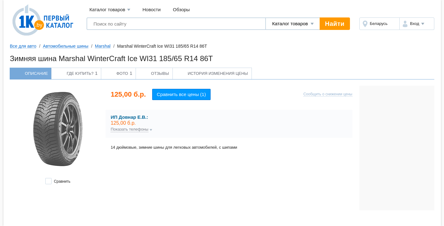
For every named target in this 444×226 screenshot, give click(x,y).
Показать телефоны (129, 129)
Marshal (103, 46)
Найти (334, 23)
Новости (151, 9)
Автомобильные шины (65, 46)
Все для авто (23, 46)
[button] (417, 24)
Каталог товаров (109, 10)
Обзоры (181, 9)
